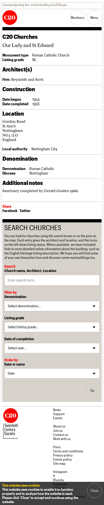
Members (77, 17)
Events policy (62, 459)
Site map (59, 463)
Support (59, 414)
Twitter (25, 210)
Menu (94, 17)
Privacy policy (63, 455)
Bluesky (58, 480)
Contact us (60, 434)
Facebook (9, 210)
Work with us (62, 439)
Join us (58, 430)
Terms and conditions (68, 451)
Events (57, 418)
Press (57, 447)
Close (95, 490)
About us (59, 426)
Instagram (60, 471)
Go (92, 390)
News (57, 410)
